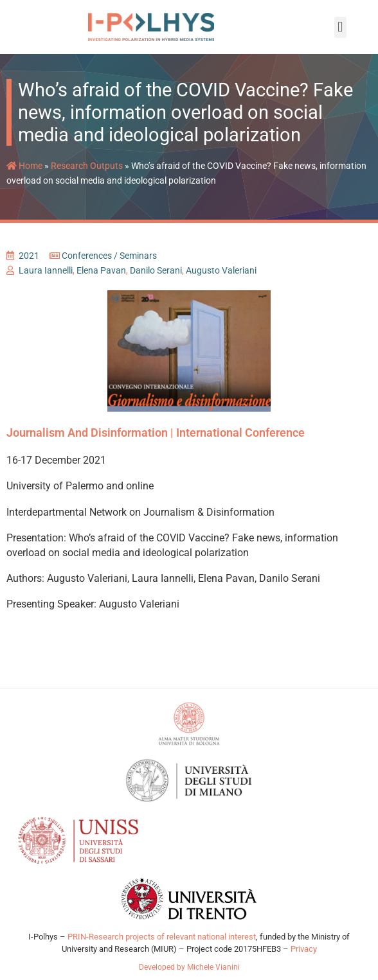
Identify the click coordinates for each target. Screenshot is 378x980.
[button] (340, 27)
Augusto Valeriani (221, 277)
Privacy (304, 956)
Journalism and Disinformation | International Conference (155, 439)
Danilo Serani (156, 277)
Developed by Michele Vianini (189, 974)
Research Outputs (87, 173)
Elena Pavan (101, 277)
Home (24, 173)
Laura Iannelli (46, 277)
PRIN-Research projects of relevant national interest (161, 944)
